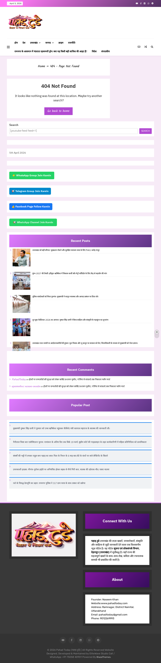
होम (16, 42)
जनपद (48, 42)
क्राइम (60, 42)
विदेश (94, 51)
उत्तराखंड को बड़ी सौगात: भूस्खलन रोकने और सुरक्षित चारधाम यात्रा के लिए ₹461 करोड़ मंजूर (66, 250)
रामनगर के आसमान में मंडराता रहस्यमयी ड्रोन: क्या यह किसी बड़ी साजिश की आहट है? (50, 51)
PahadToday (19, 379)
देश (23, 42)
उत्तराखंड (34, 42)
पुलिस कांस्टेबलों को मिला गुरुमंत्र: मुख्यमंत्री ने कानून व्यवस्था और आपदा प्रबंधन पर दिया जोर (65, 296)
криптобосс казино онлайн (26, 386)
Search (13, 125)
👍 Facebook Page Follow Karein (31, 207)
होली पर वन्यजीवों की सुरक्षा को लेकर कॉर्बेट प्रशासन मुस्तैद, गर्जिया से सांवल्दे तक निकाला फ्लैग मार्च (69, 379)
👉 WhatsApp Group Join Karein (31, 175)
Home (41, 66)
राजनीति (71, 42)
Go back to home (58, 111)
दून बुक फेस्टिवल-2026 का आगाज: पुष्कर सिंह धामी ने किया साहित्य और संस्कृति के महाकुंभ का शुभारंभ (70, 320)
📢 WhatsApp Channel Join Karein (33, 222)
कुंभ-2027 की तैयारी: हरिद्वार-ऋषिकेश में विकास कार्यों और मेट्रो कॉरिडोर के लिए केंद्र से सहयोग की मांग (69, 273)
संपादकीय (105, 51)
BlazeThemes (104, 657)
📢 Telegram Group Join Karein (30, 191)
